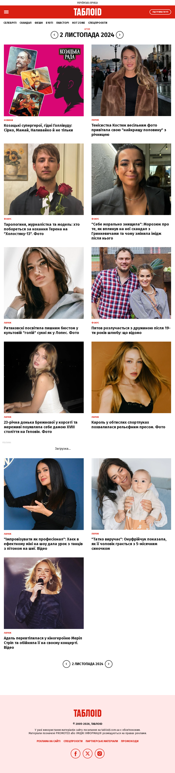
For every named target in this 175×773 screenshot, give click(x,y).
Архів (87, 29)
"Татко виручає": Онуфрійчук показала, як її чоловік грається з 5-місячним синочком (128, 544)
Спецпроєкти (97, 22)
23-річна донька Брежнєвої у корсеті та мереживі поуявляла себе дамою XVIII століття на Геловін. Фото (40, 427)
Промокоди (129, 741)
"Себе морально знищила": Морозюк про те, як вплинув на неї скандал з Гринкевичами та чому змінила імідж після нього (130, 231)
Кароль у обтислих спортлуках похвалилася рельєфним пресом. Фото (128, 424)
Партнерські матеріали (102, 741)
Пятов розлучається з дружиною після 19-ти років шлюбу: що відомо (131, 330)
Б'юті (49, 22)
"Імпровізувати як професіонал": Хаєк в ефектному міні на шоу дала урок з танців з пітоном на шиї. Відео (43, 544)
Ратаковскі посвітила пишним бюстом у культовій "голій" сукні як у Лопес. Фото (41, 330)
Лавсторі (62, 22)
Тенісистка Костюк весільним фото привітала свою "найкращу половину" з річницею (128, 130)
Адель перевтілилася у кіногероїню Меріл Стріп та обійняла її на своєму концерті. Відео (43, 643)
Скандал (25, 22)
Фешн (39, 22)
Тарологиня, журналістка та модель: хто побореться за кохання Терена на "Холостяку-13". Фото (42, 229)
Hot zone (78, 22)
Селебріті (10, 22)
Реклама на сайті (48, 741)
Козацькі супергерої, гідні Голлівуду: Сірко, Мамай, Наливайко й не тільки (38, 127)
